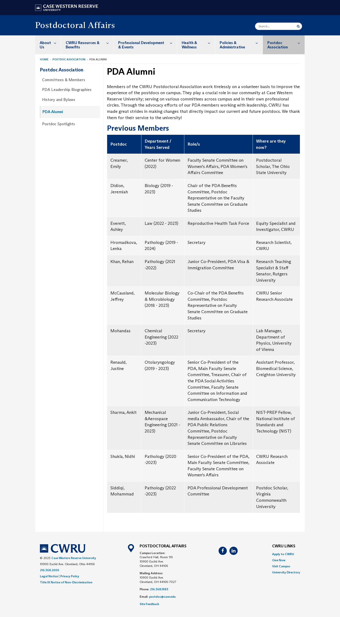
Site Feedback (149, 604)
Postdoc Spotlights (58, 124)
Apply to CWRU (283, 554)
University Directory (286, 572)
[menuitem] (48, 44)
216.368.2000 (49, 570)
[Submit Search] (298, 26)
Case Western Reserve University (73, 558)
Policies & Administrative (241, 42)
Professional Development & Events (147, 42)
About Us (50, 42)
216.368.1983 (159, 589)
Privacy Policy (69, 576)
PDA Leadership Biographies (67, 89)
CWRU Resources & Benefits (89, 42)
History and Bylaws (58, 99)
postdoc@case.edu (162, 597)
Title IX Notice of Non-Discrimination (66, 582)
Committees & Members (63, 79)
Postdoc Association (286, 42)
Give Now (278, 560)
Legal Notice (49, 576)
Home (44, 59)
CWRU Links (283, 546)
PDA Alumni (52, 111)
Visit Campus (281, 566)
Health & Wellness (198, 42)
